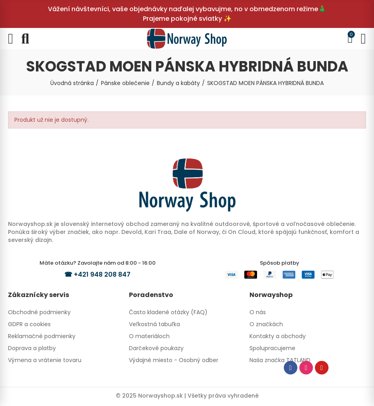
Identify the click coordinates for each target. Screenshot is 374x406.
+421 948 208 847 (102, 274)
